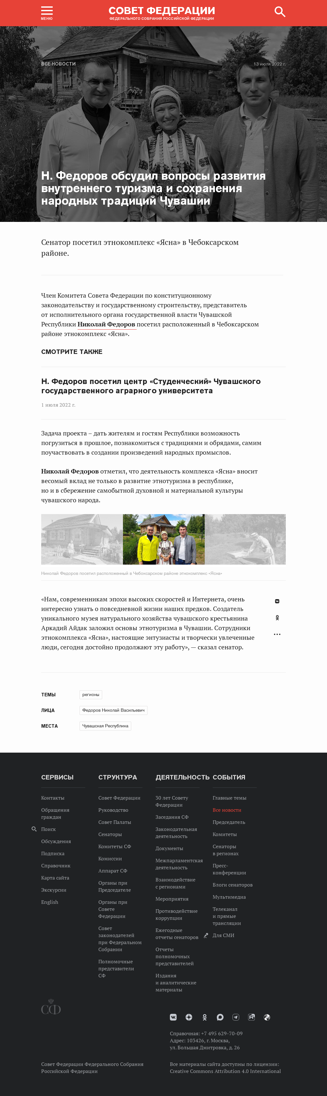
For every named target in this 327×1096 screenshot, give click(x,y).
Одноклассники (277, 617)
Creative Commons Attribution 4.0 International (225, 1071)
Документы (169, 848)
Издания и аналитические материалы (176, 982)
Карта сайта (55, 877)
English (49, 902)
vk (173, 1017)
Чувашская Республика (105, 726)
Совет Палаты (114, 822)
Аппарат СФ (112, 870)
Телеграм (235, 1017)
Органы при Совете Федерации (112, 909)
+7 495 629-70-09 (222, 1033)
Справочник (56, 865)
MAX (220, 1017)
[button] (47, 13)
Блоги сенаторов (233, 884)
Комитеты (225, 834)
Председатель (229, 822)
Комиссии (110, 858)
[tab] (277, 621)
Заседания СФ (172, 817)
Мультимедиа (229, 897)
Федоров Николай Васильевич (113, 710)
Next (189, 541)
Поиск (48, 829)
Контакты (53, 798)
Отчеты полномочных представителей (175, 956)
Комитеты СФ (114, 846)
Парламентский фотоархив (267, 1017)
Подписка (53, 853)
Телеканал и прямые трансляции (227, 916)
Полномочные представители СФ (116, 968)
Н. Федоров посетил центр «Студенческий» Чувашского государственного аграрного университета (151, 386)
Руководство (113, 810)
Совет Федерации (119, 798)
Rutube (251, 1017)
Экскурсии (53, 890)
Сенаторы (110, 834)
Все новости (58, 64)
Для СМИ (223, 935)
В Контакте (277, 601)
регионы (90, 694)
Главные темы (230, 798)
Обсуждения (56, 841)
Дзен (189, 1017)
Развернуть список (277, 634)
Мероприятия (172, 899)
